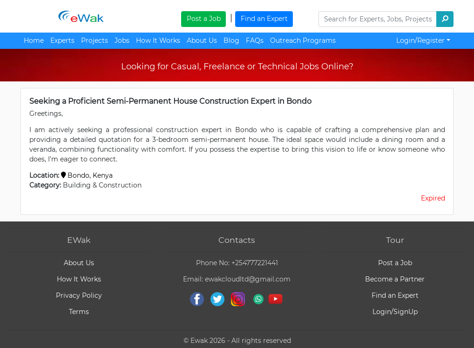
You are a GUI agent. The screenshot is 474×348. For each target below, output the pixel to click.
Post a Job (204, 18)
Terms (79, 312)
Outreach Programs (303, 40)
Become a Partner (395, 279)
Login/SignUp (395, 312)
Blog (231, 40)
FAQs (255, 40)
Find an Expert (264, 18)
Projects (94, 40)
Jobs (122, 40)
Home (34, 40)
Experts (62, 40)
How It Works (158, 40)
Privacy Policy (79, 295)
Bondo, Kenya (87, 175)
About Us (202, 40)
